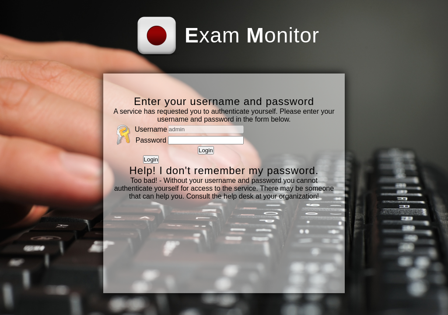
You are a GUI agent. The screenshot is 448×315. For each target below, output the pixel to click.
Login (206, 150)
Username (151, 129)
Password (151, 140)
